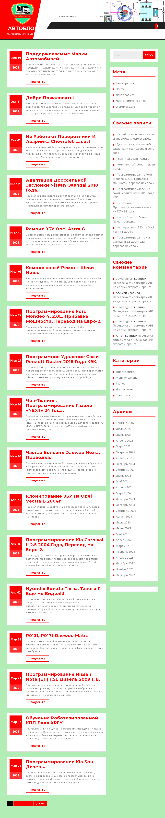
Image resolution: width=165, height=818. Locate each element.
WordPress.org (125, 106)
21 (19, 678)
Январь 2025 (124, 458)
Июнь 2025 (123, 434)
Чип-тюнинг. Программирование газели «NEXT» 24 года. (59, 405)
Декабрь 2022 (125, 563)
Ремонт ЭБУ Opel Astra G (55, 228)
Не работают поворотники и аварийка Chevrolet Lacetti (61, 139)
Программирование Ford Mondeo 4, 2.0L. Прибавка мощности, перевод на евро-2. (64, 316)
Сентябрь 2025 (126, 423)
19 (19, 58)
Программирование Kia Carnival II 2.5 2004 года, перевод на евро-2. (65, 544)
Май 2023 (122, 534)
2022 (15, 111)
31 (19, 102)
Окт (14, 102)
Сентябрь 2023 (126, 511)
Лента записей (126, 95)
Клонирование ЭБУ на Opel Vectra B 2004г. (59, 499)
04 (19, 766)
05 (19, 456)
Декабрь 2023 (125, 499)
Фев (14, 58)
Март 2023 (123, 546)
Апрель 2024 (124, 487)
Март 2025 (123, 446)
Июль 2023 (123, 522)
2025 (15, 150)
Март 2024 (123, 493)
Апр (13, 500)
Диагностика (125, 372)
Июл (13, 184)
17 (19, 722)
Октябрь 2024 (125, 464)
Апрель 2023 (124, 540)
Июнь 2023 (123, 528)
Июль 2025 (123, 429)
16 (19, 544)
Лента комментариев (131, 101)
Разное (120, 383)
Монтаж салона (127, 377)
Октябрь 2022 (125, 575)
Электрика (123, 395)
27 (19, 315)
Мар (14, 639)
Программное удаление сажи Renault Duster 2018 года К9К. (62, 359)
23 (19, 500)
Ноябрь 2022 (125, 569)
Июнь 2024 (123, 475)
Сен (13, 140)
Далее (40, 803)
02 (19, 140)
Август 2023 (124, 516)
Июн (13, 315)
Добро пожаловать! (50, 97)
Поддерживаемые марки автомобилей (56, 56)
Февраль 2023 (125, 551)
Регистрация (125, 83)
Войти (120, 89)
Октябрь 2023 (125, 505)
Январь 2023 (124, 557)
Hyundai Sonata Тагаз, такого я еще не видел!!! (63, 591)
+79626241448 (68, 16)
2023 (15, 67)
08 (19, 404)
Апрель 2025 (124, 440)
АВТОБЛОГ (22, 28)
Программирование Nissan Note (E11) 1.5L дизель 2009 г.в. (63, 677)
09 (19, 271)
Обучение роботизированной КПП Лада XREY (62, 720)
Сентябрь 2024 (126, 470)
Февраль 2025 (125, 452)
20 (19, 184)
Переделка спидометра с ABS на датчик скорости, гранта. (133, 340)
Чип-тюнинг (124, 389)
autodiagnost (124, 278)
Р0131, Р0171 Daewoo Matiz (57, 635)
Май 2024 (122, 481)
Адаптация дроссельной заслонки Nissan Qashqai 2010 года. (62, 185)
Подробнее (39, 81)
